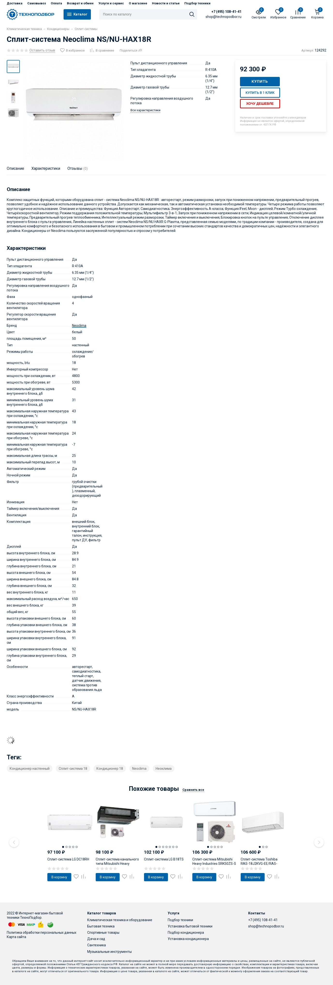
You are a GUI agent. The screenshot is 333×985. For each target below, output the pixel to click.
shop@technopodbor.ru (266, 926)
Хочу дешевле (260, 103)
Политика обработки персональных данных (41, 932)
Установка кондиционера (188, 939)
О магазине (138, 3)
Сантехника (96, 945)
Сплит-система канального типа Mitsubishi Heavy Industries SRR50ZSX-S (117, 863)
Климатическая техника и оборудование (119, 920)
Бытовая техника (101, 926)
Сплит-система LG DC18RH (68, 859)
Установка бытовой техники (190, 926)
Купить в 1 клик (260, 93)
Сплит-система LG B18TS (164, 859)
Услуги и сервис (111, 3)
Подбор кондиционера (186, 932)
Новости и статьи (166, 3)
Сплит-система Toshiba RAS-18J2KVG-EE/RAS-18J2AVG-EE (259, 863)
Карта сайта (16, 937)
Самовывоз (36, 3)
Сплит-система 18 (73, 768)
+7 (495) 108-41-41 (226, 12)
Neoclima (79, 325)
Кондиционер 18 (109, 768)
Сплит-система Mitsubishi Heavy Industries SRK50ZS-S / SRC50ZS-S (214, 863)
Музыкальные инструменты (109, 952)
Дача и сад (96, 939)
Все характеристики (145, 110)
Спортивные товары (103, 932)
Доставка (14, 3)
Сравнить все (193, 790)
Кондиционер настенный (30, 768)
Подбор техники (197, 3)
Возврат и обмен (80, 3)
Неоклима (164, 768)
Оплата (56, 3)
